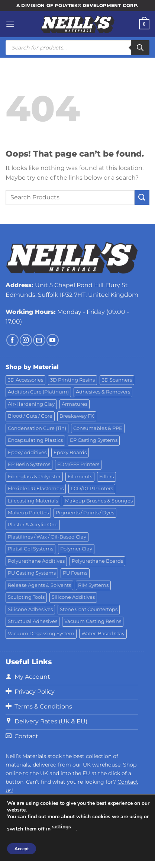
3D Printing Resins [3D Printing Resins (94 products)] (72, 380)
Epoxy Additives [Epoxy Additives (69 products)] (27, 452)
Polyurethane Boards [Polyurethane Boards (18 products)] (97, 561)
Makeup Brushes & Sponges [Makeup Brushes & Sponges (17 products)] (99, 501)
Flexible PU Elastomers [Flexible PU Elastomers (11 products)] (36, 488)
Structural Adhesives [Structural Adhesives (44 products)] (32, 621)
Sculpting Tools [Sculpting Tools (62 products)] (26, 597)
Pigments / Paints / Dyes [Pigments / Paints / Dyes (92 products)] (85, 512)
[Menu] (10, 24)
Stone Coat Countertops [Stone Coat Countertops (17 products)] (88, 609)
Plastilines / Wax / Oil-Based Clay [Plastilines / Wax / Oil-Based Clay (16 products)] (47, 537)
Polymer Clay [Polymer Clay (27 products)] (76, 549)
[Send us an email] (39, 340)
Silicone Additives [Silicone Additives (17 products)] (73, 597)
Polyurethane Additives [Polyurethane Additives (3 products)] (36, 561)
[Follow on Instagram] (26, 340)
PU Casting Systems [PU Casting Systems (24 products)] (32, 573)
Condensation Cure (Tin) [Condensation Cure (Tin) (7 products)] (37, 428)
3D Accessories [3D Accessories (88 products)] (25, 380)
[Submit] (142, 197)
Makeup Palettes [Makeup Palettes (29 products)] (28, 512)
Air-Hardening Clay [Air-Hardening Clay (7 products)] (31, 404)
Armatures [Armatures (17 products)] (74, 404)
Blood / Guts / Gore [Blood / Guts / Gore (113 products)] (30, 416)
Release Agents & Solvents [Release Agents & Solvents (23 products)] (39, 585)
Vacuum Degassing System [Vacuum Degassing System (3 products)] (41, 633)
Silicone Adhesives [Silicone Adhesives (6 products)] (30, 609)
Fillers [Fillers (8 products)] (106, 476)
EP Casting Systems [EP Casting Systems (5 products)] (93, 440)
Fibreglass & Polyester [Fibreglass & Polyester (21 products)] (34, 476)
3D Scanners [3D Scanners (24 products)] (117, 380)
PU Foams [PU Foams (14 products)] (75, 573)
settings (61, 826)
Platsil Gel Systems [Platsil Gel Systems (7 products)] (30, 549)
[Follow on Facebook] (12, 340)
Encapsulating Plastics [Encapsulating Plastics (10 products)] (35, 440)
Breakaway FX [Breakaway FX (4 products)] (76, 416)
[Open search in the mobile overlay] (77, 47)
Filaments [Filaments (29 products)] (80, 476)
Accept (21, 849)
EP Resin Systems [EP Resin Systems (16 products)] (29, 464)
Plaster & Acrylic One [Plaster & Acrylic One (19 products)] (33, 524)
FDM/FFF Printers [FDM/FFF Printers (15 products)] (78, 464)
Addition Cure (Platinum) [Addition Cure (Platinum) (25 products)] (38, 392)
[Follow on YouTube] (52, 340)
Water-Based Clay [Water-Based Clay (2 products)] (103, 633)
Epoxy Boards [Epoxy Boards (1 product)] (70, 452)
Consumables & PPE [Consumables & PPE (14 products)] (97, 428)
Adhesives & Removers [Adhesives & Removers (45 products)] (103, 392)
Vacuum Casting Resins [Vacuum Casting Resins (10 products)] (92, 621)
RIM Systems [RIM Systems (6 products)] (93, 585)
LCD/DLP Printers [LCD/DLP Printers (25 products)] (92, 488)
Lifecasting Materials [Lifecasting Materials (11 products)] (33, 501)
